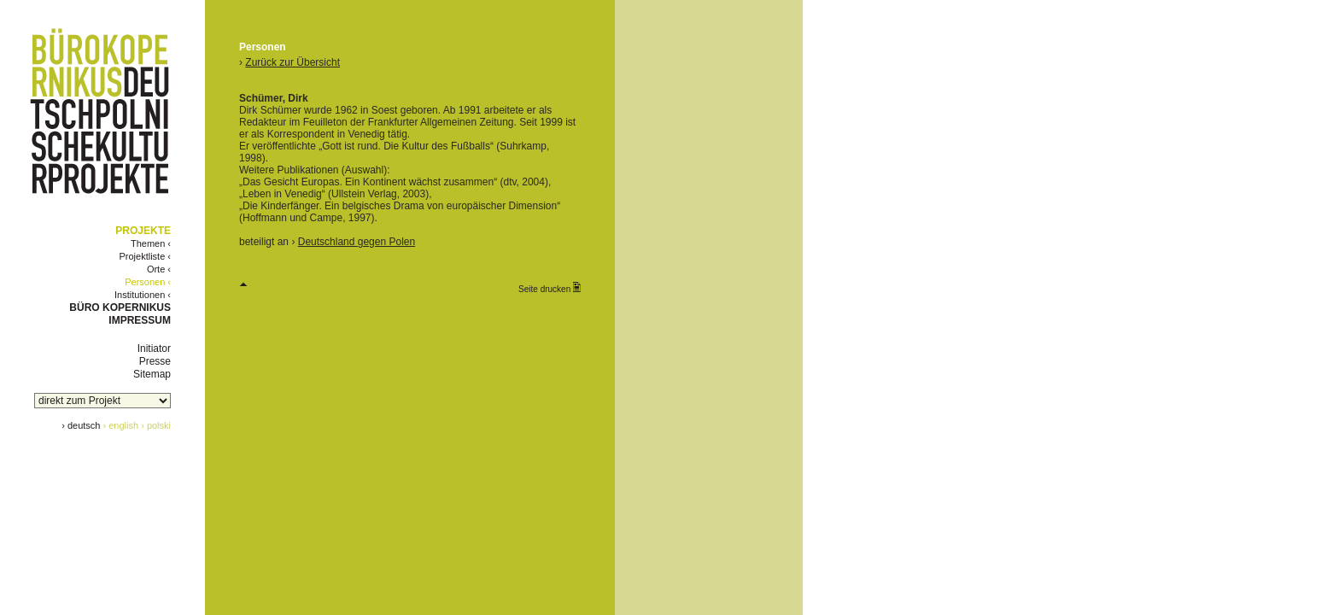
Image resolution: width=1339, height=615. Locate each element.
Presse (155, 361)
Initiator (154, 348)
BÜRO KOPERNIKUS (120, 307)
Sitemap (152, 374)
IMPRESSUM (139, 320)
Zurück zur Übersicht (292, 62)
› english (121, 425)
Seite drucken (549, 288)
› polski (156, 425)
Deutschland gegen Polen (356, 242)
